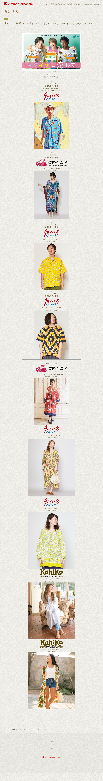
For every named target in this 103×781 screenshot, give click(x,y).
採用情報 (69, 4)
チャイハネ (18, 739)
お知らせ (42, 4)
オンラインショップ (41, 757)
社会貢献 (57, 4)
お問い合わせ (70, 757)
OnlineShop (96, 4)
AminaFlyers (88, 4)
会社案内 (63, 4)
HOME (43, 751)
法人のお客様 (77, 4)
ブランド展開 (50, 4)
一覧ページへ (51, 723)
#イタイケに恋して (51, 75)
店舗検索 (54, 751)
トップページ (7, 739)
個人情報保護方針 (62, 757)
